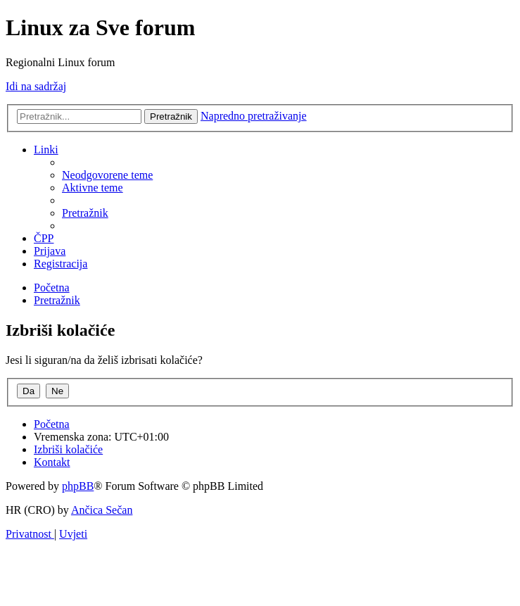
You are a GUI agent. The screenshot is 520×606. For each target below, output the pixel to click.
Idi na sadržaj (36, 86)
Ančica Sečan (102, 510)
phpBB (78, 486)
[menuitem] (107, 175)
